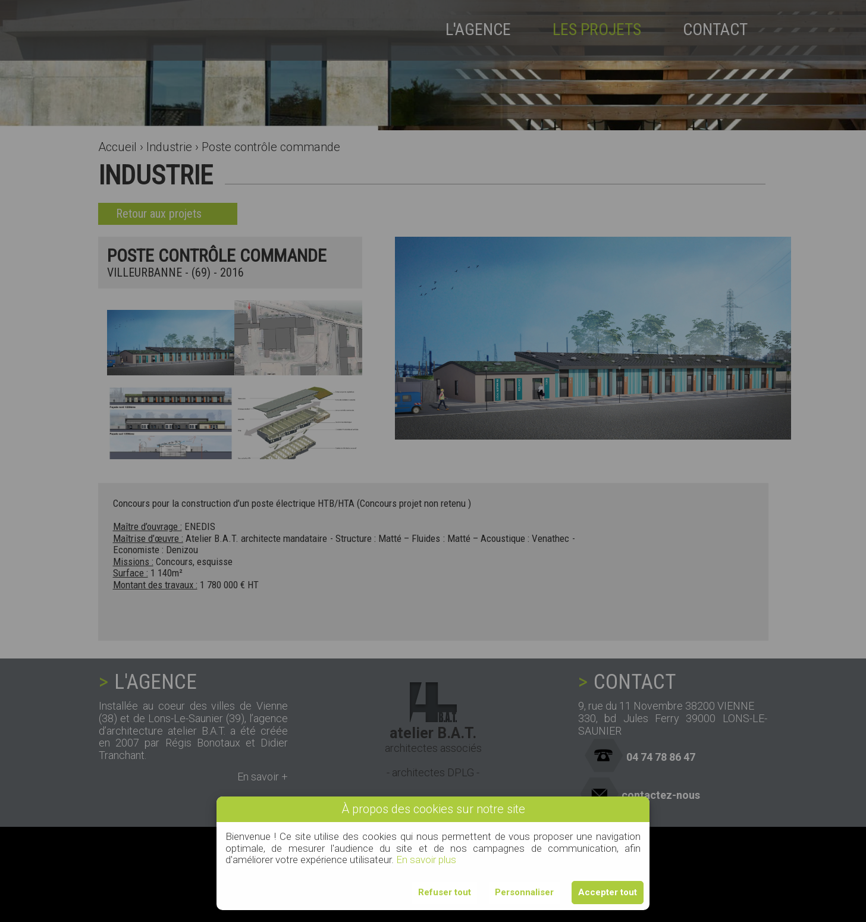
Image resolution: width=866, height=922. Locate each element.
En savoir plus (426, 859)
